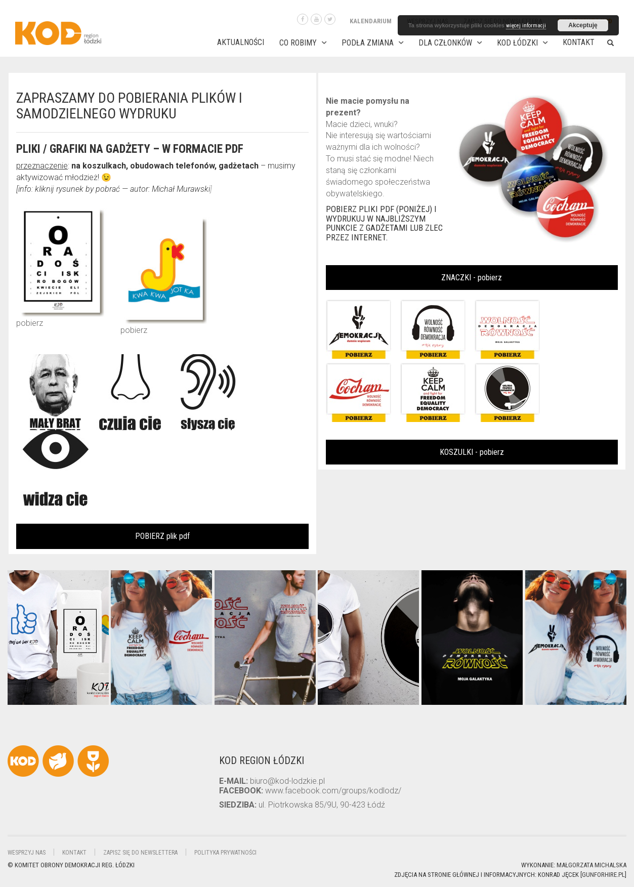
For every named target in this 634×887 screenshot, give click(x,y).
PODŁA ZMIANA (368, 43)
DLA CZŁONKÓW (445, 43)
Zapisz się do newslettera (140, 852)
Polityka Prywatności (225, 852)
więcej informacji (526, 25)
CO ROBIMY (298, 43)
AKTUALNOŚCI (240, 42)
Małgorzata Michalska (591, 865)
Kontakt (579, 42)
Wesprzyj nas (27, 852)
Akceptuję (582, 25)
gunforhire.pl (603, 874)
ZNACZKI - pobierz (471, 277)
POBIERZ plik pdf (162, 536)
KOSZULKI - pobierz (472, 452)
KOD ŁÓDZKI (517, 43)
